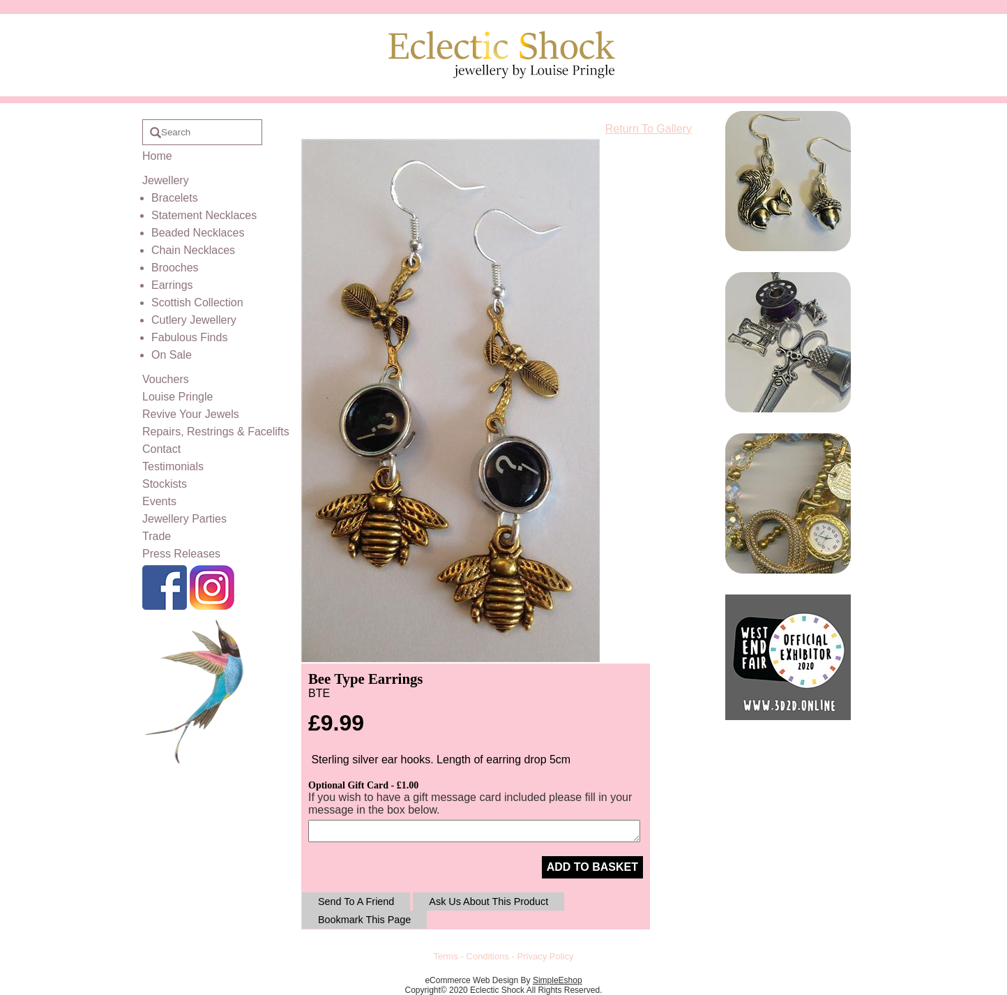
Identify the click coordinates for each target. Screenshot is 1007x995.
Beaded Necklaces (197, 233)
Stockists (164, 484)
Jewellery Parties (184, 519)
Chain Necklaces (193, 250)
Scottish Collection (197, 302)
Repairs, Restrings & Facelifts (215, 431)
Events (159, 501)
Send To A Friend (356, 901)
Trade (156, 536)
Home (157, 156)
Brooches (175, 268)
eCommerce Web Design (471, 980)
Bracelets (174, 198)
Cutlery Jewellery (193, 320)
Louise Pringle (177, 397)
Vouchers (165, 379)
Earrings (172, 285)
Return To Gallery (648, 129)
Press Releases (181, 554)
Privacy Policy (545, 956)
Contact (161, 449)
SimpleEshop (557, 980)
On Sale (171, 355)
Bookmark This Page (364, 919)
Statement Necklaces (204, 215)
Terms (446, 956)
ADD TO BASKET (592, 867)
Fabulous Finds (189, 337)
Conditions (488, 956)
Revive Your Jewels (190, 414)
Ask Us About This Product (488, 901)
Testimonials (173, 466)
